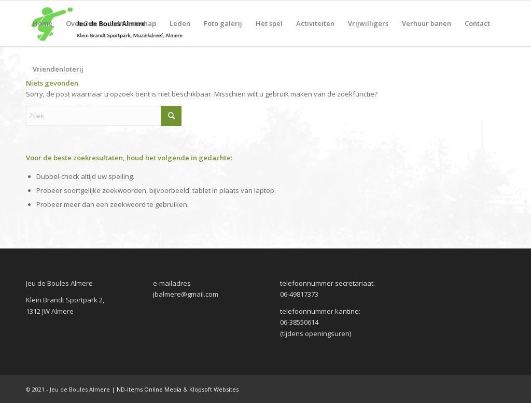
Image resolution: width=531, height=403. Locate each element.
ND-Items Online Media (149, 389)
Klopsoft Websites (214, 389)
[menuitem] (42, 23)
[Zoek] (103, 116)
